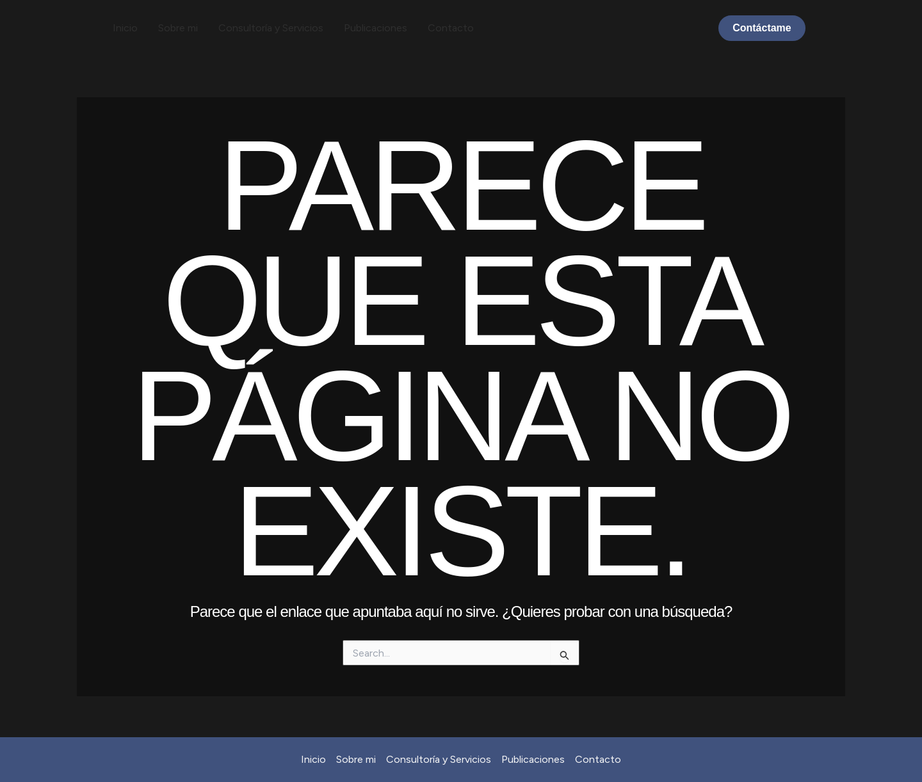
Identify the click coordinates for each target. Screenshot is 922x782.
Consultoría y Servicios (270, 28)
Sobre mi (178, 28)
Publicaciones (375, 28)
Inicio (125, 28)
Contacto (451, 28)
